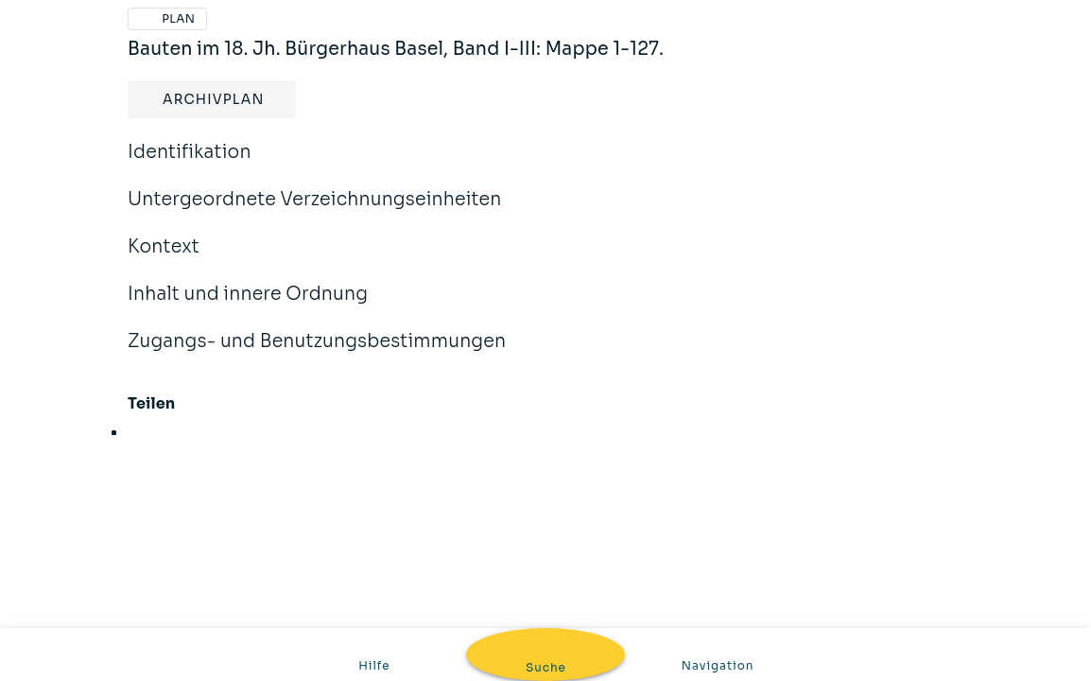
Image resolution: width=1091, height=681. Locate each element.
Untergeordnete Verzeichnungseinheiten (315, 212)
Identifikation (189, 164)
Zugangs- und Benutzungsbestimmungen (317, 353)
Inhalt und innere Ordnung (248, 306)
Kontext (163, 259)
